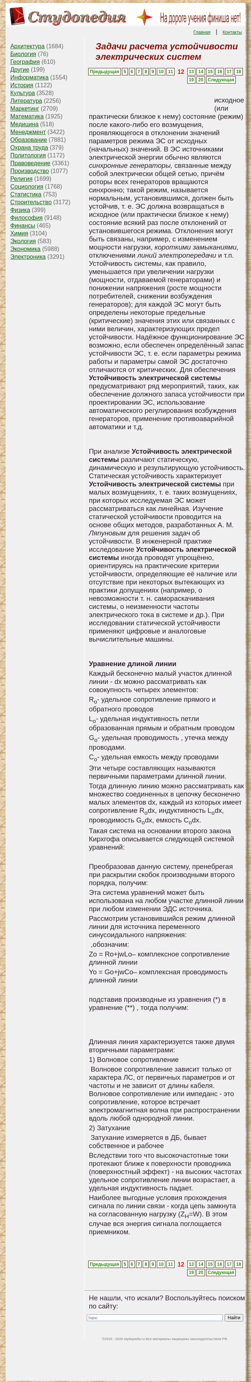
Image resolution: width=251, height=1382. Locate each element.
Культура (22, 93)
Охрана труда (29, 147)
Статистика (26, 194)
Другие (19, 69)
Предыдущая (104, 71)
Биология (23, 54)
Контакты (232, 32)
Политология (28, 155)
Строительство (31, 202)
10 (161, 71)
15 (210, 71)
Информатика (29, 77)
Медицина (24, 124)
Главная (202, 32)
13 (191, 71)
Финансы (22, 225)
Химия (19, 233)
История (21, 85)
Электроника (28, 257)
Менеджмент (28, 132)
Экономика (25, 249)
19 (191, 79)
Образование (28, 140)
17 (229, 71)
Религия (21, 179)
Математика (27, 116)
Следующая (221, 79)
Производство (29, 171)
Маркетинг (24, 108)
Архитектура (27, 46)
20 (200, 79)
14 (200, 71)
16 (219, 71)
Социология (26, 186)
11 (170, 71)
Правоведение (30, 163)
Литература (26, 101)
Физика (20, 210)
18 (238, 71)
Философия (26, 218)
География (25, 62)
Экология (23, 241)
